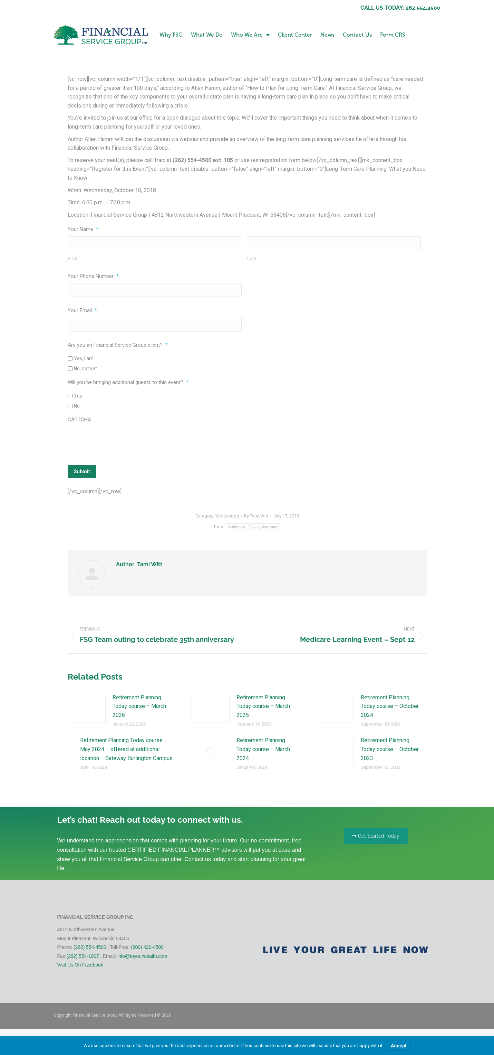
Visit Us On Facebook (80, 965)
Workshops (227, 516)
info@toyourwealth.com (142, 956)
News (327, 34)
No (77, 406)
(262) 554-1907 (82, 956)
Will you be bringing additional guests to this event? (128, 382)
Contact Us (357, 34)
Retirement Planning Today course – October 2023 (390, 749)
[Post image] (87, 708)
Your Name (83, 229)
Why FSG (171, 34)
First (73, 258)
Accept (399, 1045)
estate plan (237, 527)
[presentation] (120, 440)
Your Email (82, 310)
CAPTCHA (79, 420)
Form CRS (392, 34)
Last (252, 258)
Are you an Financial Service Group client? (118, 345)
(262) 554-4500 (90, 947)
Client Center (295, 34)
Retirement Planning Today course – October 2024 (390, 706)
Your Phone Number (93, 276)
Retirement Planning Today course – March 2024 (263, 749)
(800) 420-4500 (147, 947)
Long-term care (265, 527)
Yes (78, 396)
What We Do (207, 34)
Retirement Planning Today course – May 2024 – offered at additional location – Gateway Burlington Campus (126, 749)
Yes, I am (84, 358)
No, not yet (85, 368)
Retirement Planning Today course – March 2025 (263, 706)
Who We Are (250, 35)
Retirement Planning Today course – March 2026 (139, 706)
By (256, 516)
